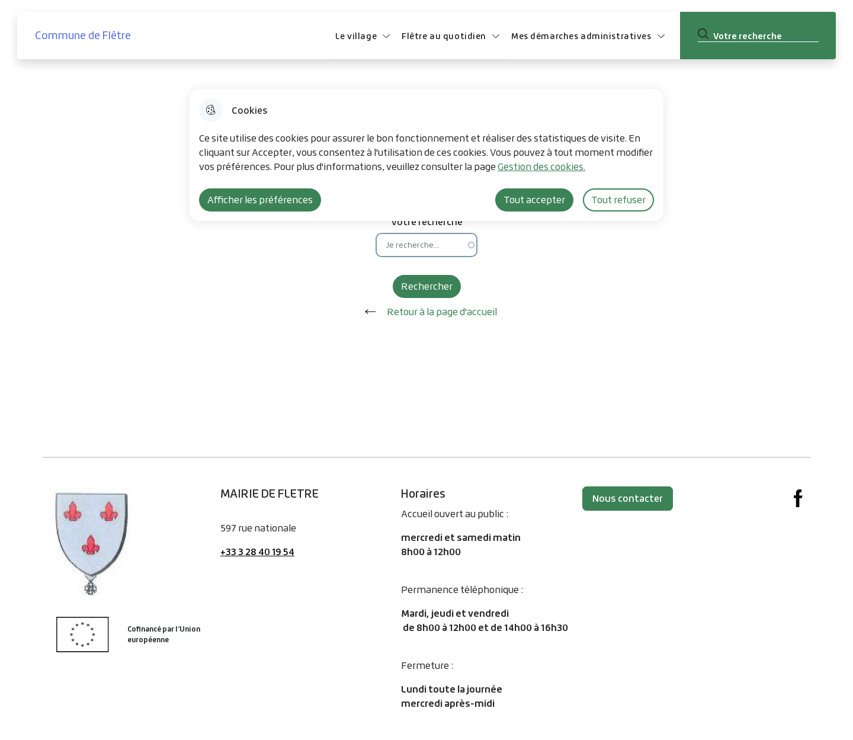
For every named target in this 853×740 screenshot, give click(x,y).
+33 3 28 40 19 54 (257, 551)
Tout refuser (618, 199)
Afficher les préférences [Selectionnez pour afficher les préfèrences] (260, 199)
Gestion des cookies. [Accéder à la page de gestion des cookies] (541, 166)
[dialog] (426, 155)
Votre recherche (427, 221)
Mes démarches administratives (581, 35)
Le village (356, 35)
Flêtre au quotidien (444, 35)
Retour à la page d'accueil (427, 311)
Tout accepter (534, 199)
